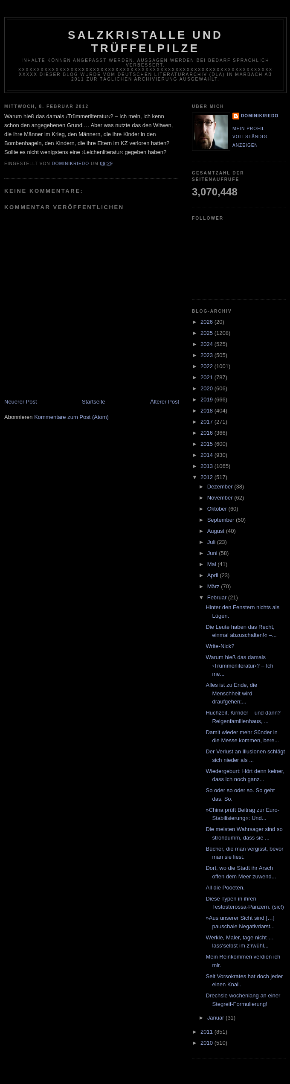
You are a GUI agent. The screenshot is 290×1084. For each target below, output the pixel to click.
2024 (207, 344)
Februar (217, 597)
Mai (212, 564)
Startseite (93, 401)
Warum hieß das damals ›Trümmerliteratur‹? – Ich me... (239, 665)
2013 (207, 466)
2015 (207, 444)
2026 (207, 322)
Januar (216, 1017)
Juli (212, 542)
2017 (207, 421)
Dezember (221, 486)
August (216, 531)
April (213, 575)
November (221, 497)
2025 (207, 333)
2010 (207, 1043)
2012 (207, 477)
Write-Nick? (220, 646)
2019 (207, 399)
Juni (213, 553)
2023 (207, 355)
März (214, 586)
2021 (207, 377)
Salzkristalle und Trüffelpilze (145, 42)
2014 (207, 455)
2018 (207, 410)
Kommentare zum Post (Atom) (71, 417)
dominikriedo (259, 115)
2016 (207, 433)
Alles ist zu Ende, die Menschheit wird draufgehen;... (231, 693)
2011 (207, 1032)
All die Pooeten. (225, 887)
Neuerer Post (20, 401)
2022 (207, 366)
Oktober (218, 509)
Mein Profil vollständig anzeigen (249, 137)
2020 (207, 388)
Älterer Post (164, 401)
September (221, 520)
